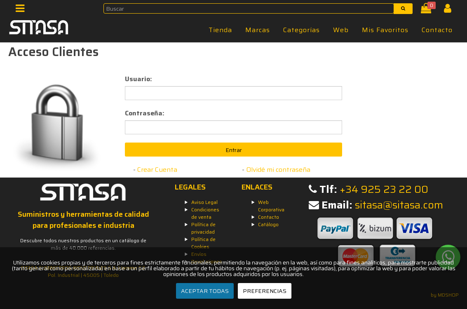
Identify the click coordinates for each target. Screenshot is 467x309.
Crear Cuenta (157, 169)
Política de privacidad (203, 228)
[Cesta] (428, 10)
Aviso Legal (204, 202)
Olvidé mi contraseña (278, 169)
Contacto (437, 30)
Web (341, 30)
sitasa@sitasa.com (399, 205)
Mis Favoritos (385, 30)
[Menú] (22, 10)
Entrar (233, 149)
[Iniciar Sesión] (451, 10)
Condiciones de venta (205, 213)
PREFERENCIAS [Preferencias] (264, 290)
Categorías (301, 30)
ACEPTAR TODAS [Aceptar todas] (205, 290)
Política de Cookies (203, 242)
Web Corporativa (271, 205)
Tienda (220, 30)
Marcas (257, 30)
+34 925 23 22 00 (384, 189)
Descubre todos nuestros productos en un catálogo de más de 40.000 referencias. (83, 244)
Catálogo (268, 224)
